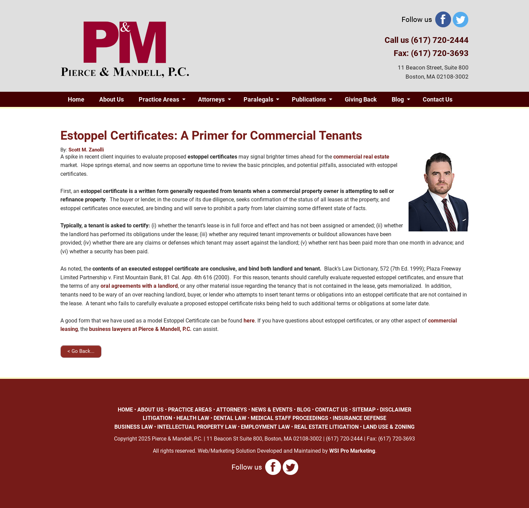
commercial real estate (361, 156)
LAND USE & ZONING (389, 427)
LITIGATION (157, 418)
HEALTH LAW (192, 418)
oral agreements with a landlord (139, 286)
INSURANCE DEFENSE (359, 418)
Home (76, 99)
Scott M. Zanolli (86, 150)
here (249, 320)
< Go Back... (80, 351)
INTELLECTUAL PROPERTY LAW (196, 427)
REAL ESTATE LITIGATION (326, 427)
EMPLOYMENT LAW (265, 427)
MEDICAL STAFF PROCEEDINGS (289, 418)
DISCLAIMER (395, 409)
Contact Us (437, 99)
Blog (398, 99)
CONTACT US (331, 409)
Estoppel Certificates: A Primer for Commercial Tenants (211, 136)
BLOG (304, 409)
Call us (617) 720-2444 (427, 40)
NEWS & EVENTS (272, 409)
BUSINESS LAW (133, 427)
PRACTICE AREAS (190, 409)
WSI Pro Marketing (352, 451)
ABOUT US (150, 409)
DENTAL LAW (230, 418)
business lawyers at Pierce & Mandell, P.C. (140, 329)
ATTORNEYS (231, 409)
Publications (309, 99)
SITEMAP (363, 409)
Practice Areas (159, 99)
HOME (125, 409)
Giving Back (361, 99)
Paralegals (258, 99)
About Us (111, 99)
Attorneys (211, 99)
